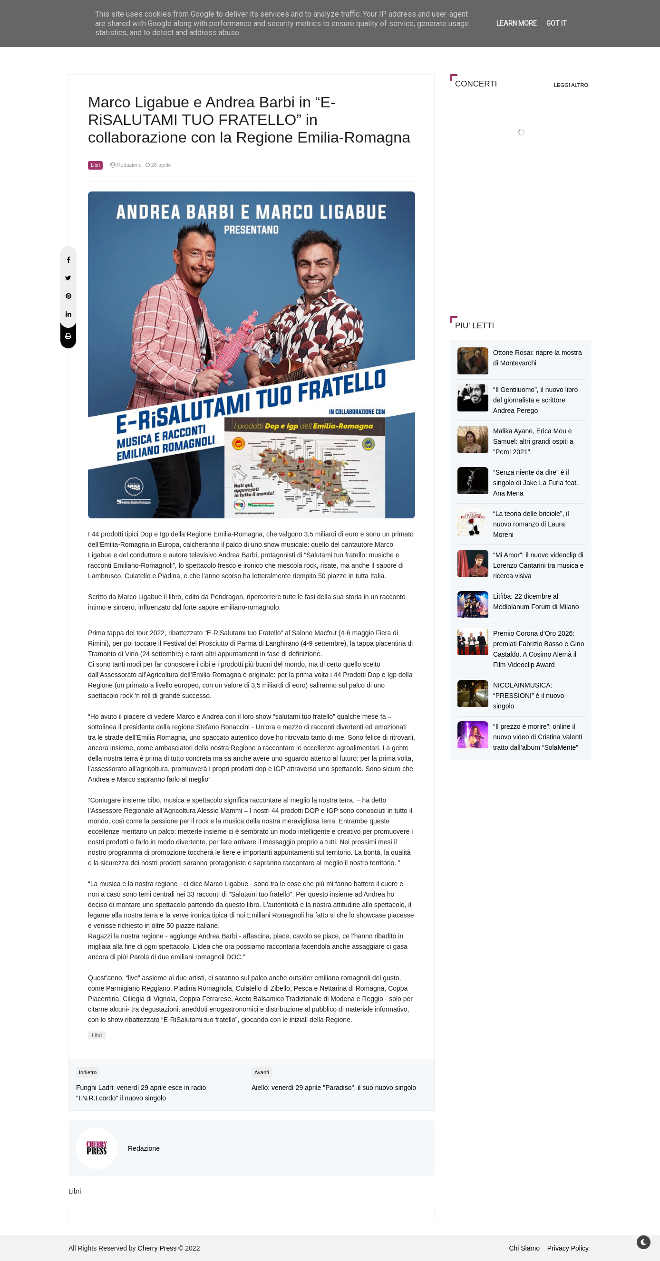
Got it (556, 23)
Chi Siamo (524, 1248)
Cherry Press (157, 1248)
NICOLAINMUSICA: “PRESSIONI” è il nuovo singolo (528, 695)
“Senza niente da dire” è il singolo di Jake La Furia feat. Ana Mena (535, 482)
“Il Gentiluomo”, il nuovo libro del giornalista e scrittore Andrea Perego (535, 400)
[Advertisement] (521, 239)
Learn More (516, 23)
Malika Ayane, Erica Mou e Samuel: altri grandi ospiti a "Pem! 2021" (533, 441)
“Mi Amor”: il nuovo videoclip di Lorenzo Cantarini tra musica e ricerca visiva (538, 565)
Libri (95, 165)
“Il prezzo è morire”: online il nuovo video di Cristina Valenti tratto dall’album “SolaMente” (537, 737)
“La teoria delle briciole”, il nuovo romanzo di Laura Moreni (531, 524)
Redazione (144, 1148)
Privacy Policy (568, 1248)
